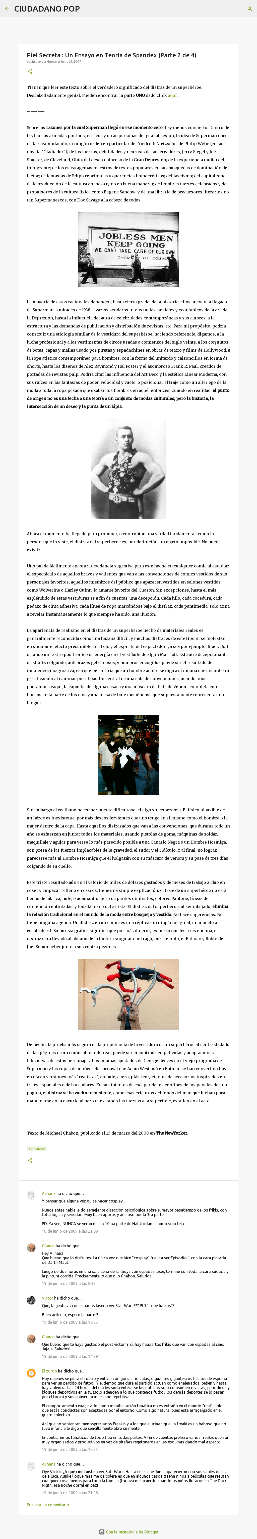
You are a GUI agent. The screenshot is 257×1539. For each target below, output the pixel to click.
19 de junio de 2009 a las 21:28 (70, 1492)
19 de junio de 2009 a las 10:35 (70, 1322)
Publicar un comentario (48, 1505)
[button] (30, 71)
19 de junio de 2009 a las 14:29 (70, 1356)
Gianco (48, 1245)
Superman (37, 1148)
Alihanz (48, 1193)
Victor (47, 1298)
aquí (172, 95)
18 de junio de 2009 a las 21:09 (70, 1231)
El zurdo (49, 1371)
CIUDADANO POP (47, 8)
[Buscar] (87, 9)
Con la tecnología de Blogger (128, 1532)
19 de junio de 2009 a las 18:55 (70, 1449)
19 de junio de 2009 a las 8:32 (69, 1283)
